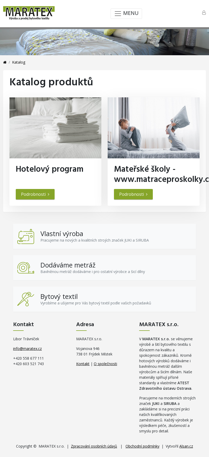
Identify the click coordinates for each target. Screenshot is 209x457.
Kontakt (83, 363)
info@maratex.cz (27, 348)
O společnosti (105, 363)
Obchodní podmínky (142, 446)
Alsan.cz (186, 446)
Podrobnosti (35, 194)
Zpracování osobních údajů (94, 446)
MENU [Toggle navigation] (126, 13)
